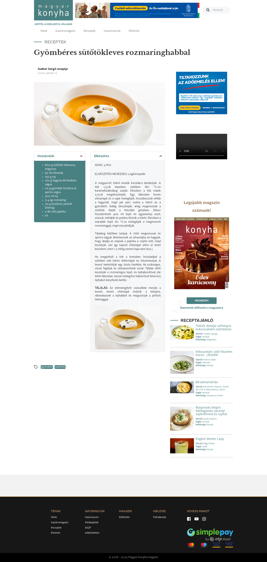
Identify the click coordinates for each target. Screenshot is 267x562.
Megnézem (201, 301)
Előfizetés (124, 517)
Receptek (90, 31)
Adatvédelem (92, 533)
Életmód (134, 31)
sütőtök (60, 367)
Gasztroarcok (112, 31)
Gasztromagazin (65, 31)
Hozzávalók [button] (60, 156)
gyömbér (46, 367)
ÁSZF (88, 528)
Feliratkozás (159, 517)
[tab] (59, 156)
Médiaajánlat (91, 522)
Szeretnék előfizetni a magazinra (201, 308)
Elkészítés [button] (128, 156)
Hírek (44, 31)
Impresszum (91, 517)
